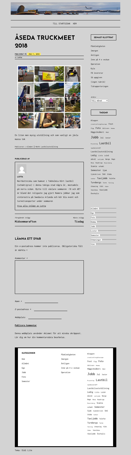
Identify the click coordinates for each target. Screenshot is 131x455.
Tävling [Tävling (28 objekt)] (111, 182)
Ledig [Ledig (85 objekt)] (94, 155)
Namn (18, 301)
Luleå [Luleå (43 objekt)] (106, 155)
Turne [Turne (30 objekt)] (105, 182)
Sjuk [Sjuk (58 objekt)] (105, 170)
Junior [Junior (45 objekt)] (108, 138)
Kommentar (21, 258)
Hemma (93, 222)
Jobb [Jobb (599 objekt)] (95, 137)
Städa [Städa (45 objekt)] (109, 174)
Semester (95, 235)
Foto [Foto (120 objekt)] (98, 128)
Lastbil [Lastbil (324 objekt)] (105, 143)
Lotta (20, 57)
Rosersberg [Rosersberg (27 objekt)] (108, 163)
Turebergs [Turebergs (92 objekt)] (96, 182)
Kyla (93, 68)
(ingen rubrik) (98, 82)
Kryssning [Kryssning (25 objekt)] (94, 143)
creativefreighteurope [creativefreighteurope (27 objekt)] (99, 124)
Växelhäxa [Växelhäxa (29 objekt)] (94, 190)
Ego (92, 213)
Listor (94, 231)
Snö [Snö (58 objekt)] (103, 174)
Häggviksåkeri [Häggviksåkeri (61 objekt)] (97, 132)
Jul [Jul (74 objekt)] (102, 137)
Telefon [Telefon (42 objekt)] (112, 178)
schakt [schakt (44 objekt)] (101, 166)
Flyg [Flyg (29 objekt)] (92, 128)
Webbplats (20, 317)
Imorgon (94, 51)
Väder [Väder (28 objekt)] (107, 186)
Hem (75, 23)
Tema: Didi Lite (23, 450)
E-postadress (23, 309)
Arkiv (93, 97)
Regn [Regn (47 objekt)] (113, 159)
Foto (93, 217)
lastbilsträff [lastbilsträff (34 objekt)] (96, 148)
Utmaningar (96, 240)
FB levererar (97, 73)
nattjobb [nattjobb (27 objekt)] (101, 159)
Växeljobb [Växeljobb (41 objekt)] (103, 190)
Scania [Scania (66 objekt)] (94, 166)
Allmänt (29, 147)
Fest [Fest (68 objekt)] (111, 124)
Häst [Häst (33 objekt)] (107, 132)
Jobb (93, 226)
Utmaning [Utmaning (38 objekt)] (94, 186)
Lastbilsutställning (49, 147)
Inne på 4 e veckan (100, 59)
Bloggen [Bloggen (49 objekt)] (94, 120)
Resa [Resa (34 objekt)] (92, 163)
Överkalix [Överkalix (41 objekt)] (95, 193)
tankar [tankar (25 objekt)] (93, 178)
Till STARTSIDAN (61, 23)
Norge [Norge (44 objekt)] (107, 159)
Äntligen (95, 55)
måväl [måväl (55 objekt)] (93, 159)
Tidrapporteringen (99, 86)
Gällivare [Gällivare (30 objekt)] (105, 128)
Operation (95, 64)
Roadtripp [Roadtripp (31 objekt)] (99, 163)
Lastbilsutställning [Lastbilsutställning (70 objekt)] (102, 151)
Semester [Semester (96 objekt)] (96, 170)
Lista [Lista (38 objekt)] (100, 155)
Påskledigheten (98, 46)
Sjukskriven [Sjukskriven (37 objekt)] (96, 174)
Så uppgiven (96, 77)
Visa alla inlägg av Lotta (31, 206)
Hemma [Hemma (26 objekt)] (113, 128)
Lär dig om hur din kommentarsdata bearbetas (39, 337)
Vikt (93, 244)
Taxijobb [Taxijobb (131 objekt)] (102, 178)
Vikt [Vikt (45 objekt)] (101, 186)
